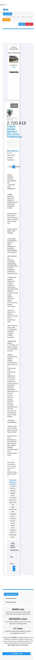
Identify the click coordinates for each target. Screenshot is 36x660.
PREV (9, 167)
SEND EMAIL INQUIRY (12, 545)
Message (14, 550)
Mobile (10, 557)
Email (10, 563)
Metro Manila (11, 155)
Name (10, 550)
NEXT (17, 167)
